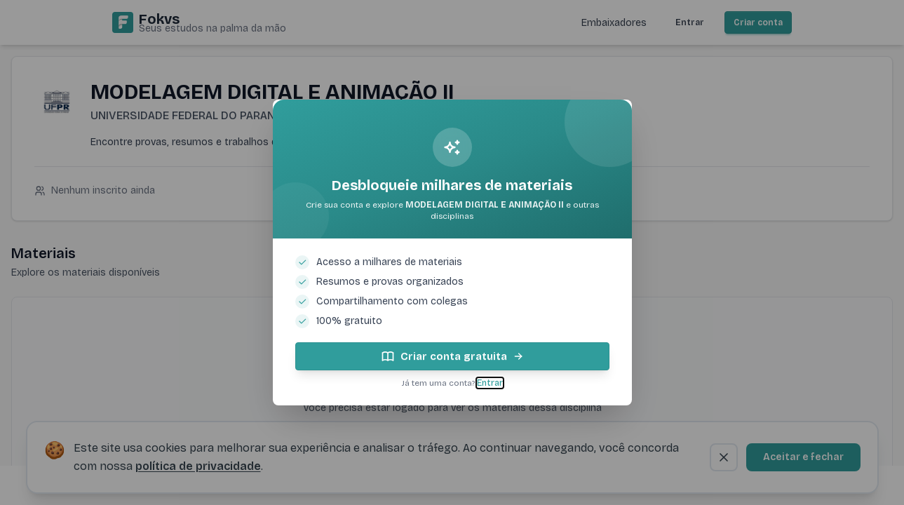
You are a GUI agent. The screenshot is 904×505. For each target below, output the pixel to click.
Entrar (490, 383)
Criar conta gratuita (452, 356)
